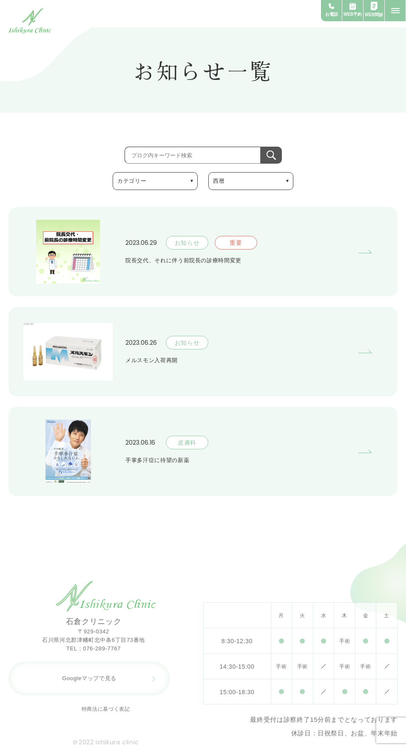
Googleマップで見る (89, 678)
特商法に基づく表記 (106, 709)
